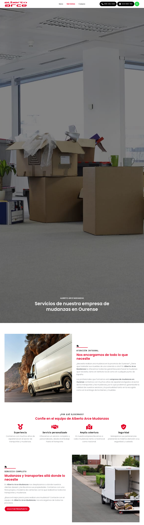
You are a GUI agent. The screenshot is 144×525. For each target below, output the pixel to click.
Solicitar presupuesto (17, 509)
